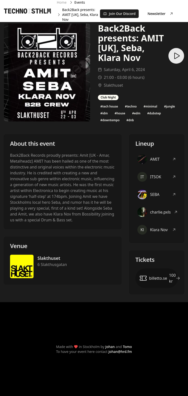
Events (79, 2)
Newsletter (160, 13)
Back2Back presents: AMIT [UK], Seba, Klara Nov (80, 14)
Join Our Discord (119, 13)
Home (62, 2)
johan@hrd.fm (120, 351)
